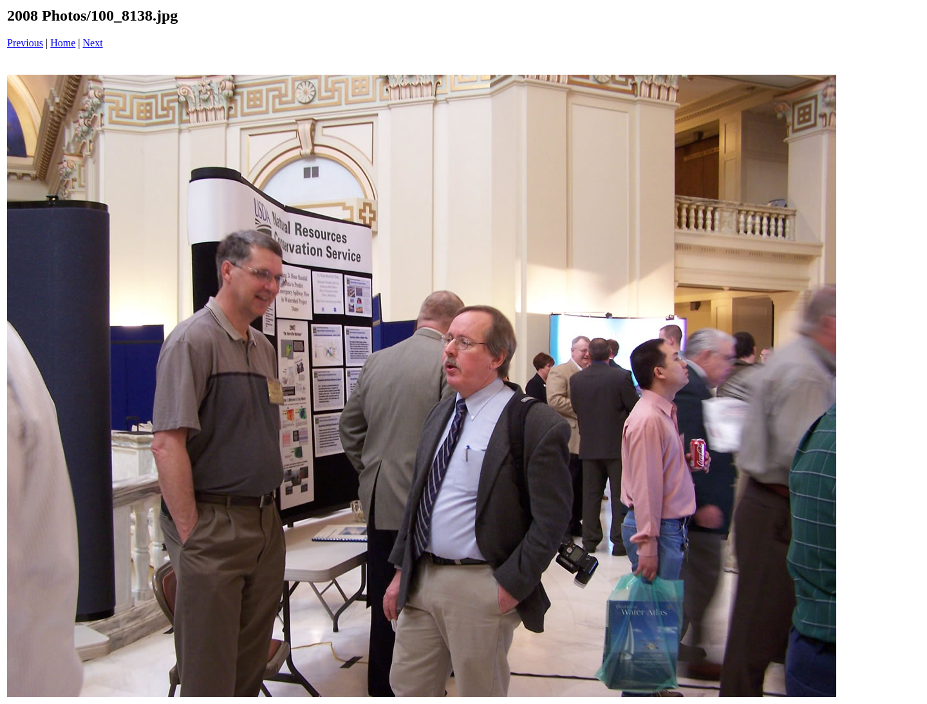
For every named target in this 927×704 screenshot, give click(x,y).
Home (62, 42)
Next (93, 42)
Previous (25, 42)
